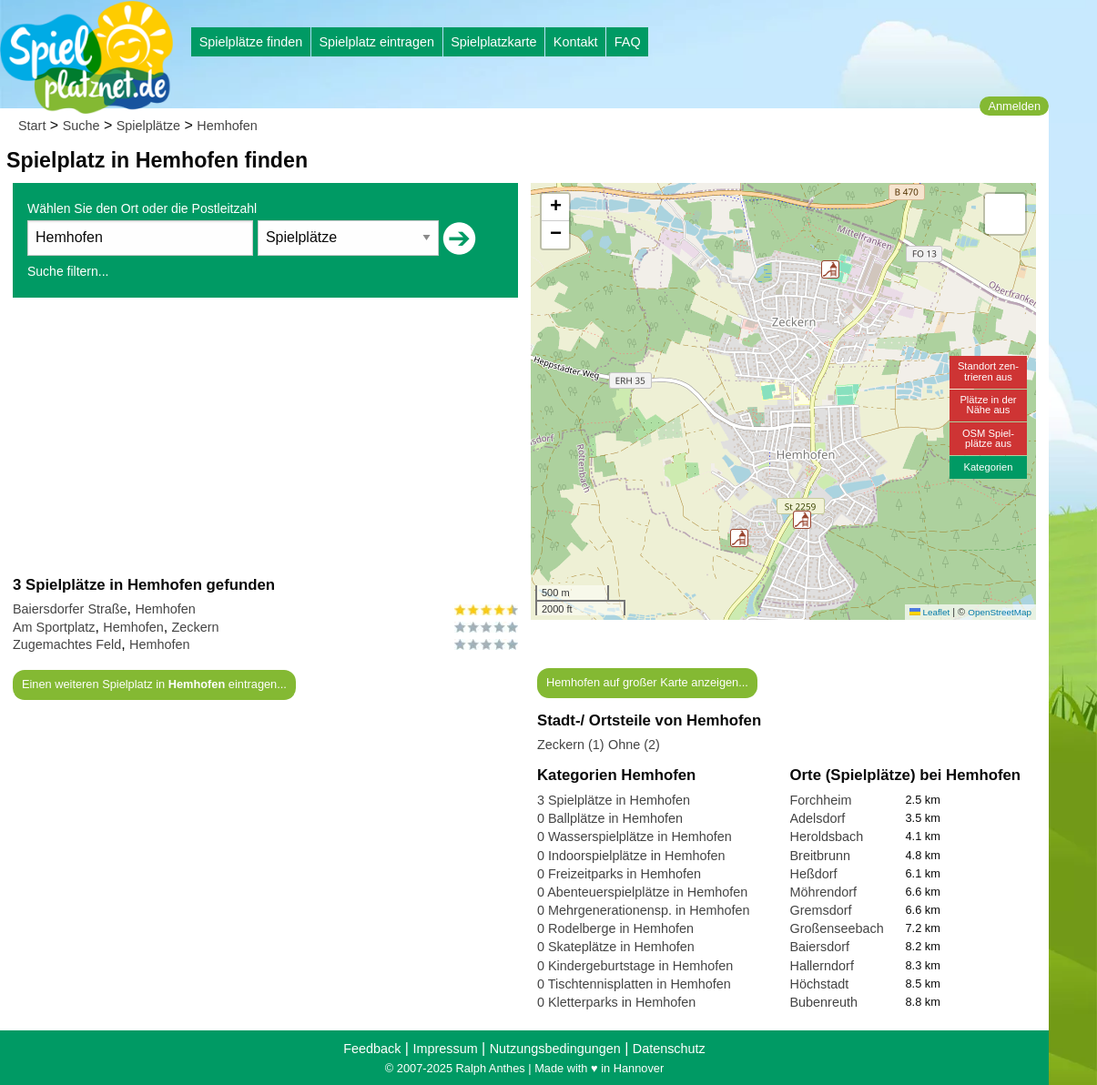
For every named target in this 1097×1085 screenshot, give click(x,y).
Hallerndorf (822, 965)
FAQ (628, 42)
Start (32, 125)
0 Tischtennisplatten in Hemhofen (634, 984)
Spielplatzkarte (493, 42)
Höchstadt (819, 984)
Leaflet (929, 612)
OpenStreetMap (999, 612)
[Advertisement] (265, 436)
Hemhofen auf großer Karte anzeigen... (647, 682)
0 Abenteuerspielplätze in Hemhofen (642, 892)
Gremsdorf (821, 910)
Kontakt (576, 42)
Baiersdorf (820, 946)
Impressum (444, 1048)
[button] (802, 520)
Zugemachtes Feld (67, 644)
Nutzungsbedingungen (555, 1048)
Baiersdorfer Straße (70, 609)
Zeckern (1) (570, 744)
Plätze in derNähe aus (988, 404)
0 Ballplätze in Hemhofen (610, 818)
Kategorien (987, 466)
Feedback (372, 1048)
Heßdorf (814, 874)
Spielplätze (148, 125)
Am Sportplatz (54, 627)
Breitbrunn (820, 855)
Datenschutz (669, 1048)
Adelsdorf (818, 818)
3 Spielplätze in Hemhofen (613, 800)
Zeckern (195, 627)
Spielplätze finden (251, 42)
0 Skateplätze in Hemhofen (616, 946)
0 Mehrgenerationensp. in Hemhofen (643, 910)
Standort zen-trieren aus (988, 370)
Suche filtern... (68, 271)
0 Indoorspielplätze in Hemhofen (631, 855)
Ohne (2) (634, 744)
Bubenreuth (824, 1002)
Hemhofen (227, 125)
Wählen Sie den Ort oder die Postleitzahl (142, 208)
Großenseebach (837, 928)
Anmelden (1014, 106)
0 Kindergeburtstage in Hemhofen (635, 965)
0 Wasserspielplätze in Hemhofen (634, 836)
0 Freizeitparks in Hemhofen (619, 874)
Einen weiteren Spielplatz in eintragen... (154, 684)
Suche (81, 125)
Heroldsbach (827, 836)
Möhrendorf (824, 892)
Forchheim (821, 800)
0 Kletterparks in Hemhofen (616, 1002)
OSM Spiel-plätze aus (988, 438)
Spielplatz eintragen (376, 42)
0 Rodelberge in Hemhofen (615, 928)
